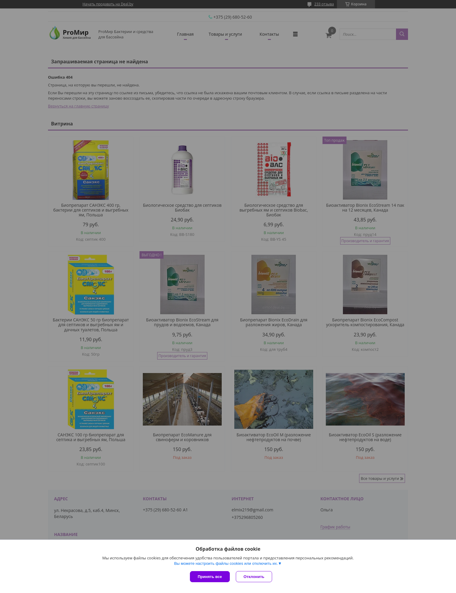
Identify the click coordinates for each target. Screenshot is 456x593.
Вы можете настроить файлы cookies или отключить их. (226, 563)
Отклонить (254, 576)
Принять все (210, 576)
